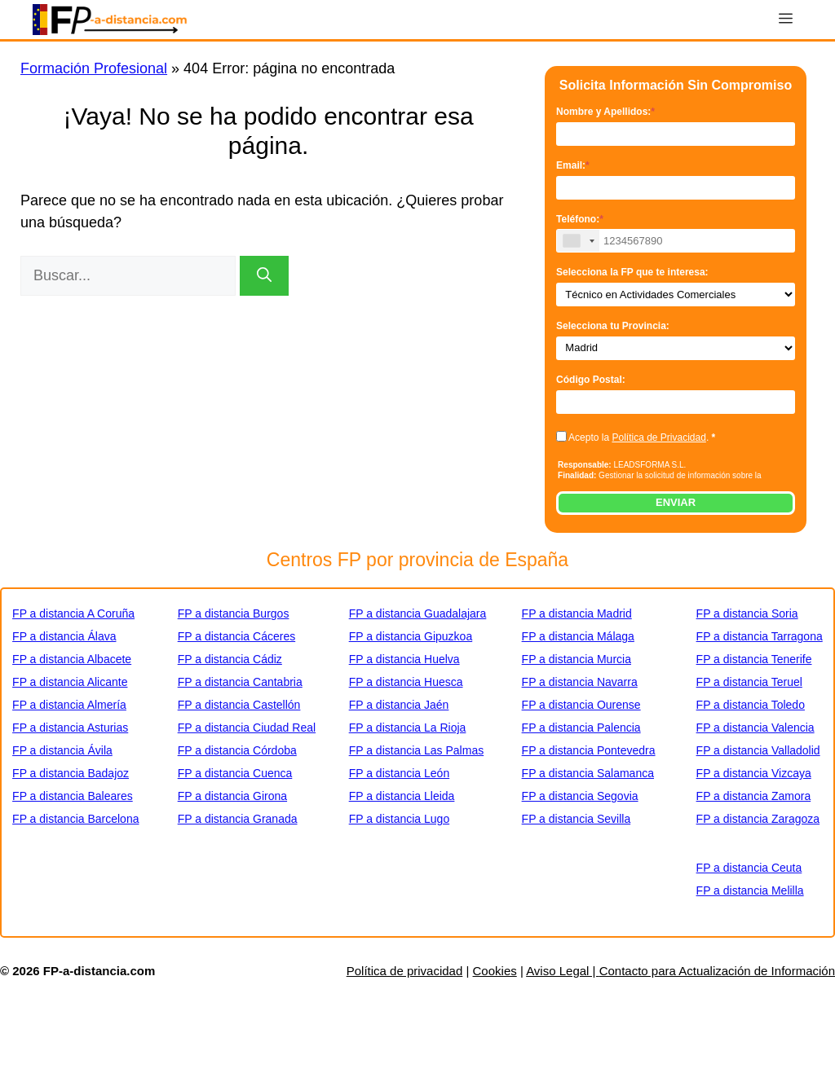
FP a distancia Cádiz (230, 659)
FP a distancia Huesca (406, 681)
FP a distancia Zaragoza (758, 818)
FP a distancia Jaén (399, 704)
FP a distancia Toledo (750, 704)
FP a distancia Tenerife (754, 659)
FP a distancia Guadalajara (418, 613)
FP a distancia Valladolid (758, 750)
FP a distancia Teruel (749, 681)
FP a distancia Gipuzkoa (411, 636)
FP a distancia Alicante (69, 681)
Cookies (495, 971)
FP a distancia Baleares (72, 795)
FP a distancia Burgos (233, 613)
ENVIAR (676, 502)
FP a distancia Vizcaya (753, 773)
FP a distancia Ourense (581, 704)
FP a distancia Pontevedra (589, 750)
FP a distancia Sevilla (576, 818)
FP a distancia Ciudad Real (247, 727)
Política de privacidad (405, 971)
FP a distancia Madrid (577, 613)
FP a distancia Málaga (578, 636)
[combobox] (578, 241)
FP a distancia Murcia (576, 659)
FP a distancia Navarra (580, 681)
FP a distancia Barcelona (75, 818)
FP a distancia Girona (232, 795)
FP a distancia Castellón (239, 704)
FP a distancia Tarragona (759, 636)
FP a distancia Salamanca (588, 773)
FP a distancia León (399, 773)
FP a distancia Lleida (402, 795)
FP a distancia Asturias (70, 727)
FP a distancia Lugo (399, 818)
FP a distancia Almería (69, 704)
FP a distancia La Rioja (407, 727)
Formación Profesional (93, 68)
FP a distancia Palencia (581, 727)
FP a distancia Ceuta (749, 867)
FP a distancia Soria (747, 613)
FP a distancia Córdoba (237, 750)
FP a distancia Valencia (755, 727)
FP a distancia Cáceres (236, 636)
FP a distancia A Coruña (73, 613)
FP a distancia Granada (238, 818)
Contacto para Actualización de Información (717, 971)
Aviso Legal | (562, 971)
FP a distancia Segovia (580, 795)
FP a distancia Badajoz (70, 773)
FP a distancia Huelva (404, 659)
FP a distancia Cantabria (240, 681)
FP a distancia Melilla (750, 890)
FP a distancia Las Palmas (416, 750)
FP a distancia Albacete (71, 659)
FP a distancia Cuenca (235, 773)
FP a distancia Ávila (62, 750)
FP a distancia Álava (64, 636)
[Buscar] (264, 276)
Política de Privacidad (658, 437)
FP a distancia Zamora (753, 795)
